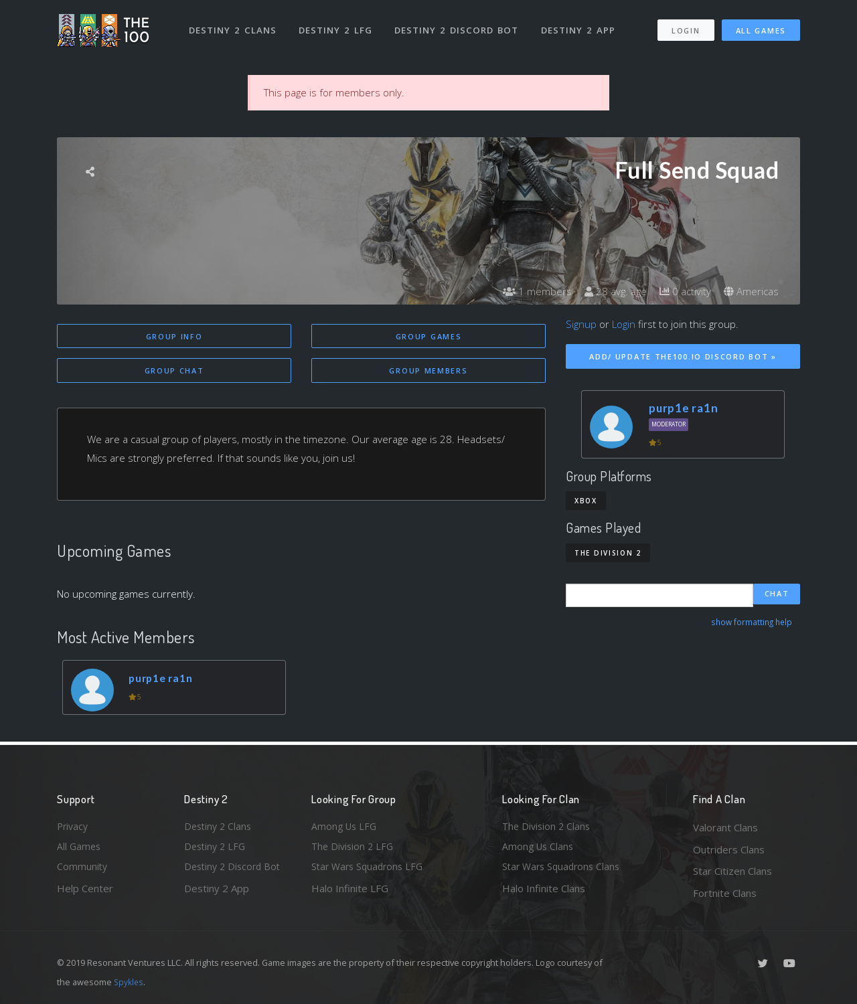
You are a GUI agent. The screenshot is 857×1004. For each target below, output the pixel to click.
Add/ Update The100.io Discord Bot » (683, 356)
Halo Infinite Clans (543, 893)
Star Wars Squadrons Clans (564, 870)
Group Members (428, 371)
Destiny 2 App (580, 25)
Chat (777, 595)
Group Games (429, 336)
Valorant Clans (725, 827)
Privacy (73, 827)
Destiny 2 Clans (234, 25)
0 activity (681, 291)
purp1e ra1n (164, 680)
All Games (761, 26)
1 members (528, 291)
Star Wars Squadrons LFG (370, 870)
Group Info (174, 336)
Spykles (129, 982)
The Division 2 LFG (354, 849)
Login (685, 26)
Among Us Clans (539, 849)
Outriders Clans (729, 849)
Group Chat (174, 371)
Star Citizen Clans (732, 870)
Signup (581, 324)
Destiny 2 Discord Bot (459, 25)
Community (82, 870)
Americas (750, 291)
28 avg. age (608, 291)
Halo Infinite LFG (349, 893)
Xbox (585, 500)
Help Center (85, 893)
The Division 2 (607, 553)
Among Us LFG (345, 827)
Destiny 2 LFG (337, 25)
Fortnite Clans (725, 893)
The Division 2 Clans (548, 827)
